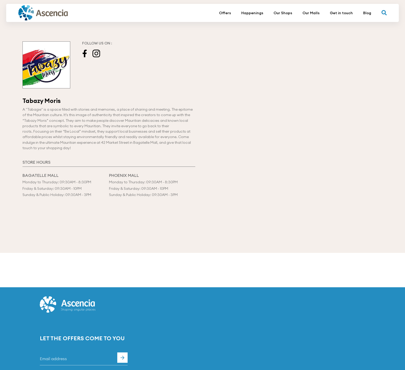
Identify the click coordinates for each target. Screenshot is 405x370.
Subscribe (122, 357)
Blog (367, 13)
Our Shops (283, 13)
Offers (225, 13)
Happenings (252, 13)
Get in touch (341, 13)
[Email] (84, 358)
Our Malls (311, 13)
